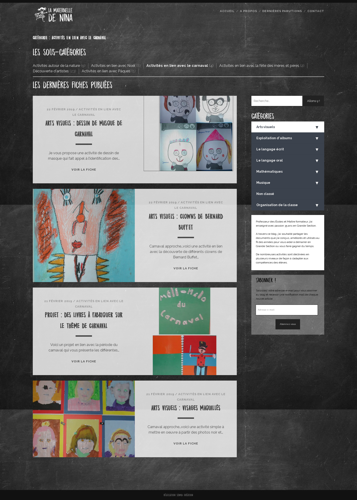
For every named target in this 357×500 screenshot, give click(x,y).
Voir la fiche (83, 169)
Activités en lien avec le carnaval (177, 65)
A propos (248, 11)
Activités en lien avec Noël (113, 65)
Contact (315, 11)
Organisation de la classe (287, 205)
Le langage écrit (287, 149)
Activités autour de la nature (56, 65)
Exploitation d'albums (287, 138)
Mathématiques (287, 171)
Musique (287, 183)
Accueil (227, 11)
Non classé (265, 194)
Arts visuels (287, 127)
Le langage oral (287, 160)
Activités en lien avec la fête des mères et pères (259, 65)
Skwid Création (185, 495)
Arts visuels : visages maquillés (185, 407)
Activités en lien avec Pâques (106, 71)
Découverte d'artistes (51, 71)
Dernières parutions (282, 11)
